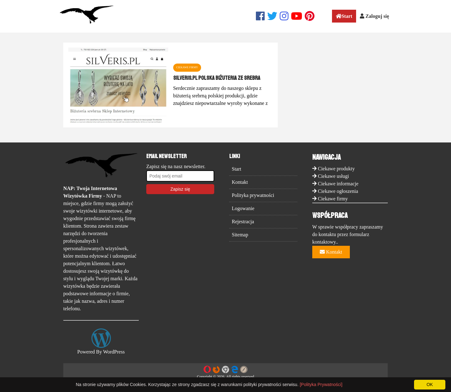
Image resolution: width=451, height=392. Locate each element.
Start (344, 16)
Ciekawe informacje (338, 183)
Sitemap (240, 234)
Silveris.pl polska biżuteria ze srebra (216, 78)
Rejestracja (243, 221)
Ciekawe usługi (333, 176)
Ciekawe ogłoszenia (338, 191)
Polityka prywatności (253, 195)
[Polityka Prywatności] (321, 384)
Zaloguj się (374, 16)
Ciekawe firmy (333, 198)
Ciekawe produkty (336, 168)
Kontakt (240, 182)
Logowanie (243, 208)
